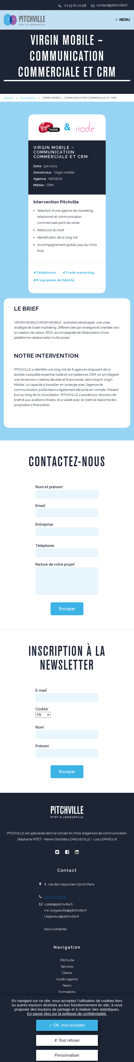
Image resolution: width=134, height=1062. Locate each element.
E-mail (41, 690)
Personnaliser (67, 1055)
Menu (124, 20)
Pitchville (67, 960)
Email (40, 506)
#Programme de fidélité (53, 280)
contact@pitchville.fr (112, 5)
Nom (40, 727)
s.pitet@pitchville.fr (58, 904)
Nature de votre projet (55, 564)
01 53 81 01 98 (75, 5)
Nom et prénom (49, 487)
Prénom (42, 746)
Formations (67, 992)
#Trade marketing (78, 272)
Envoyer (67, 608)
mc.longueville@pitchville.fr (65, 910)
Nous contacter (55, 929)
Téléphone (44, 546)
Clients (67, 973)
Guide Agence (67, 979)
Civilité (42, 709)
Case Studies (28, 97)
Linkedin (77, 852)
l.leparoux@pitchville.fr (61, 916)
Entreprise (44, 524)
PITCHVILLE (24, 20)
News (67, 985)
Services (67, 966)
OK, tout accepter (67, 1025)
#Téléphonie (44, 272)
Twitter (57, 852)
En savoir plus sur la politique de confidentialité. (67, 1013)
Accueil (8, 97)
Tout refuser (67, 1040)
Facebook (67, 852)
